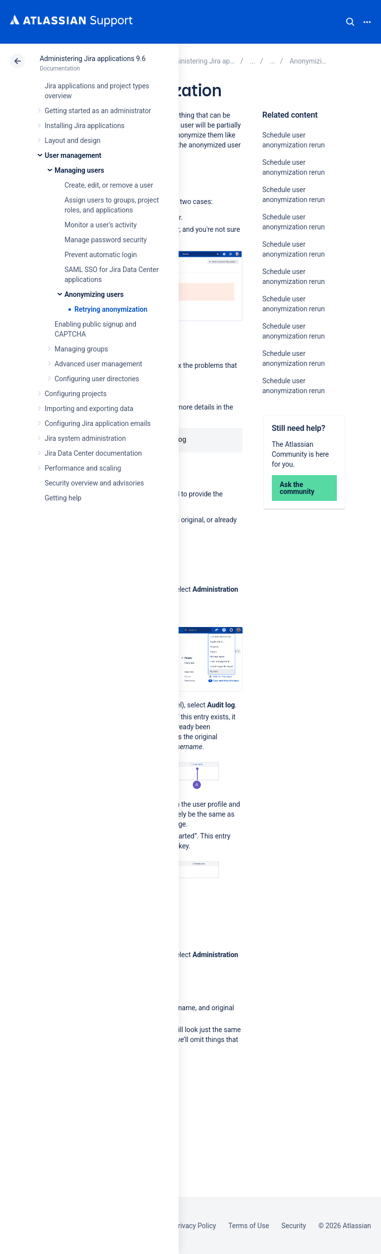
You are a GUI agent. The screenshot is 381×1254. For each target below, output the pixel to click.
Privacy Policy (195, 1226)
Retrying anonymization (110, 309)
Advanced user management (98, 364)
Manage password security (105, 240)
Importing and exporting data (89, 409)
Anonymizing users (94, 294)
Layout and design (72, 140)
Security (293, 1226)
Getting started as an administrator (98, 111)
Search (350, 22)
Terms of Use (248, 1226)
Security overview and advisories (94, 483)
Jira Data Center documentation (93, 453)
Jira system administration (85, 438)
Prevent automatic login (100, 255)
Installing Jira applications (85, 126)
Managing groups (81, 349)
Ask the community (297, 488)
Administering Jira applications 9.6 (92, 59)
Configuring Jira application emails (98, 423)
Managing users (79, 170)
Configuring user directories (97, 379)
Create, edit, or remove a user (108, 185)
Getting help (63, 498)
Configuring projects (76, 394)
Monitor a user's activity (100, 225)
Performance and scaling (83, 468)
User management (73, 155)
